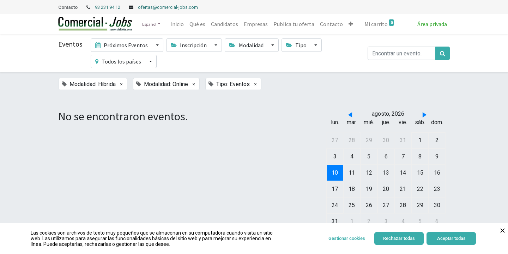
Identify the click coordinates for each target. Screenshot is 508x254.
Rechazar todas (399, 238)
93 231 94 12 (108, 7)
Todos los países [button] (118, 61)
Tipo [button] (297, 45)
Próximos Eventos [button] (122, 45)
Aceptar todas (451, 238)
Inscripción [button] (189, 45)
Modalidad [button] (246, 45)
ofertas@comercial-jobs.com (168, 7)
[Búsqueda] (442, 53)
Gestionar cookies (346, 238)
